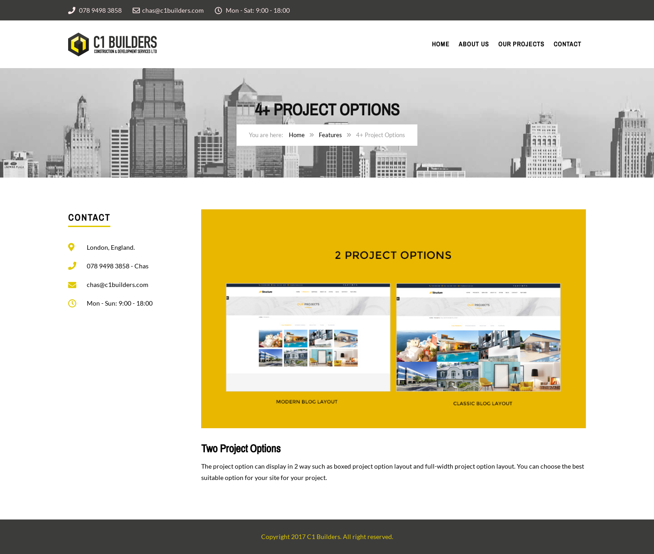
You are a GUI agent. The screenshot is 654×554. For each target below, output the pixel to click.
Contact (567, 44)
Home (441, 44)
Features (330, 134)
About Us (474, 44)
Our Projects (521, 44)
